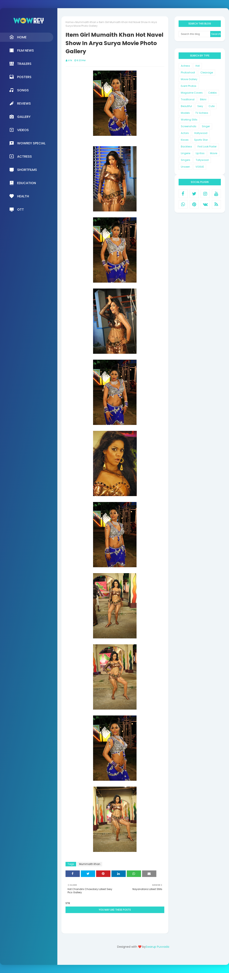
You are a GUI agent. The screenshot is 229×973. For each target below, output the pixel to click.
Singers (185, 160)
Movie (213, 153)
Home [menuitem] (18, 37)
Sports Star (201, 140)
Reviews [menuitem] (20, 103)
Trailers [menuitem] (20, 63)
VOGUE (200, 166)
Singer (206, 126)
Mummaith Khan (85, 22)
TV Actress (201, 113)
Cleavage (206, 72)
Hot (198, 65)
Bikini (203, 99)
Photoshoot (188, 72)
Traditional (188, 99)
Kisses (185, 140)
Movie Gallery (189, 79)
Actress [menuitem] (20, 156)
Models (185, 113)
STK (70, 60)
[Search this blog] (194, 34)
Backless (186, 146)
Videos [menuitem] (19, 129)
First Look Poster (207, 146)
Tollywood (202, 160)
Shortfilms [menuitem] (23, 169)
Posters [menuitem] (20, 76)
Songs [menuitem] (19, 90)
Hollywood (200, 133)
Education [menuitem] (22, 182)
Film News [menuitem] (21, 50)
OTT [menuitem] (16, 209)
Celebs (212, 92)
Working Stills (189, 119)
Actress (185, 65)
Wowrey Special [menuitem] (27, 143)
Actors (185, 133)
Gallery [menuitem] (20, 116)
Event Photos (188, 86)
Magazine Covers (192, 92)
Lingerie (185, 153)
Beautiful (186, 106)
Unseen (185, 166)
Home (69, 22)
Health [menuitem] (19, 196)
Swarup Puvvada (157, 947)
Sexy (200, 106)
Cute (212, 106)
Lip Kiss (200, 153)
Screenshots (188, 126)
